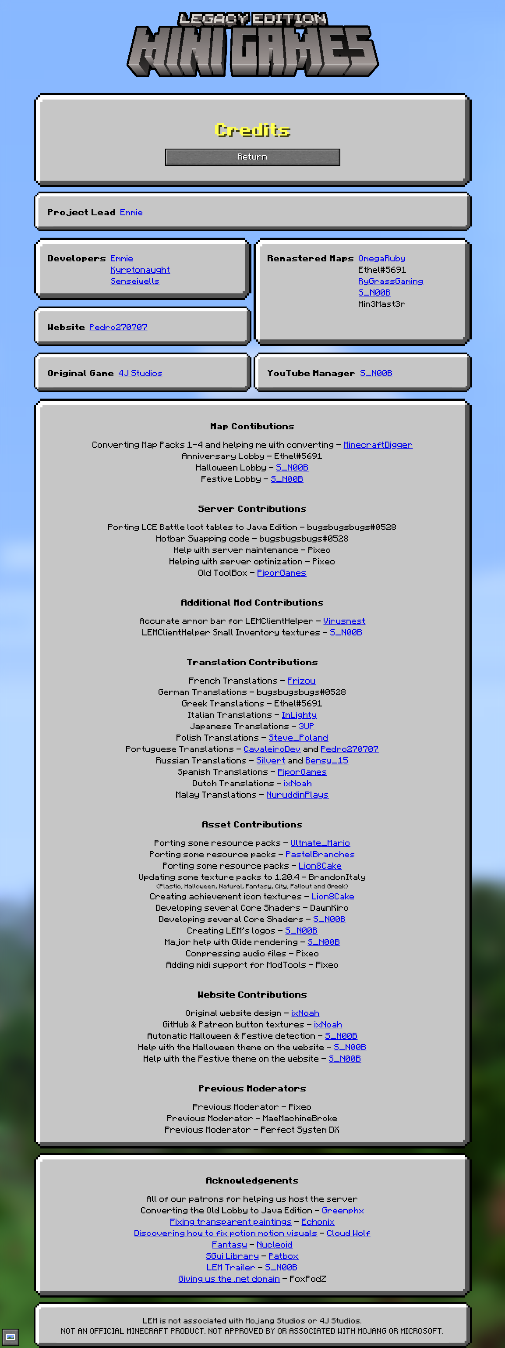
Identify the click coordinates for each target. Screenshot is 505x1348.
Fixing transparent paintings (231, 1221)
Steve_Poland (298, 736)
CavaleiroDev (272, 748)
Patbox (284, 1255)
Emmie (131, 211)
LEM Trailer (231, 1266)
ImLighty (299, 714)
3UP (307, 725)
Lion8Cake (320, 864)
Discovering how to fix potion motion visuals (226, 1232)
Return (253, 155)
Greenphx (343, 1209)
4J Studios (141, 372)
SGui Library (232, 1255)
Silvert (271, 759)
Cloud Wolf (349, 1232)
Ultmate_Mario (320, 842)
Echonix (318, 1221)
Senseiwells (135, 280)
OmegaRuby (382, 257)
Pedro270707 (119, 326)
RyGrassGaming (391, 280)
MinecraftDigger (378, 443)
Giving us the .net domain (229, 1278)
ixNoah (298, 782)
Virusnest (345, 620)
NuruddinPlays (298, 793)
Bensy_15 (327, 759)
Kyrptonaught (140, 269)
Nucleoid (275, 1243)
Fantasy (229, 1243)
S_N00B (375, 291)
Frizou (302, 679)
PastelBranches (320, 853)
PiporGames (282, 572)
